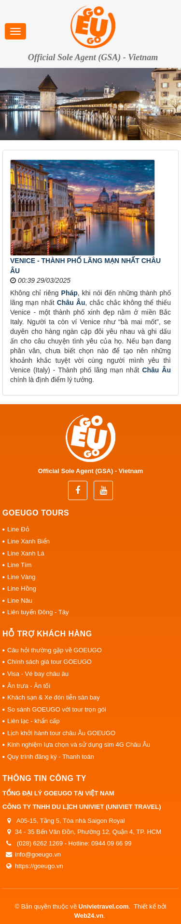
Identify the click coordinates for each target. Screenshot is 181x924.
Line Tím (19, 564)
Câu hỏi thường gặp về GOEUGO (54, 650)
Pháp (69, 293)
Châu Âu (71, 302)
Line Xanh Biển (28, 541)
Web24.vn (88, 915)
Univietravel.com (103, 906)
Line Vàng (21, 577)
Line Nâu (19, 600)
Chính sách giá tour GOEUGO (49, 661)
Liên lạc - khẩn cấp (33, 721)
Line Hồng (21, 588)
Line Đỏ (18, 529)
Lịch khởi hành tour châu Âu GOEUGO (61, 733)
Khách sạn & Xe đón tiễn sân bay (53, 697)
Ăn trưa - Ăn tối (28, 685)
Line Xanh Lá (25, 553)
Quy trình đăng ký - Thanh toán (50, 756)
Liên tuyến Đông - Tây (38, 612)
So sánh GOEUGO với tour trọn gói (56, 709)
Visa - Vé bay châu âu (38, 673)
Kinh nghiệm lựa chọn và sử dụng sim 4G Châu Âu (78, 744)
